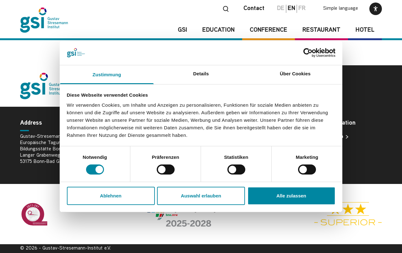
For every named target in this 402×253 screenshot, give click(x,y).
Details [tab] (201, 73)
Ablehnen (110, 195)
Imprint (318, 147)
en (291, 9)
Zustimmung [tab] (107, 74)
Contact (253, 9)
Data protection (328, 137)
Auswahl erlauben (201, 195)
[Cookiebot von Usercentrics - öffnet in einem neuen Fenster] (307, 52)
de (281, 9)
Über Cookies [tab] (295, 73)
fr (302, 9)
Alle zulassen (291, 195)
